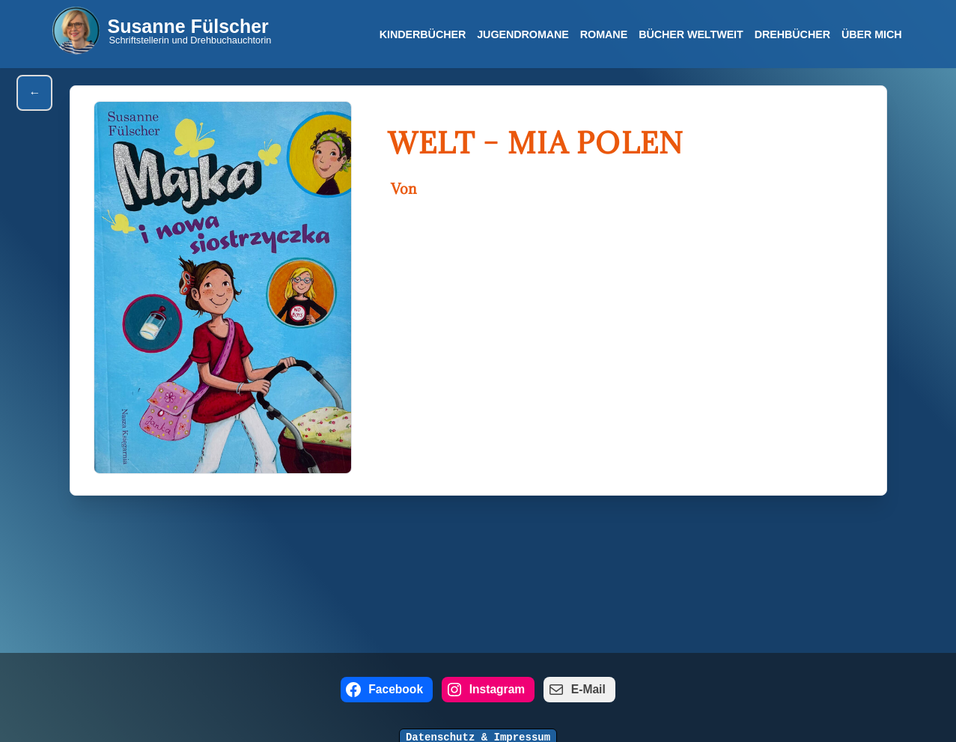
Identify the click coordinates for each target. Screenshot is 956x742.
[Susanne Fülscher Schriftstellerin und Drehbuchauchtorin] (162, 30)
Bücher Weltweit (691, 34)
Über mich (871, 34)
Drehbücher (792, 34)
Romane (603, 34)
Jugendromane (523, 34)
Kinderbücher (422, 34)
